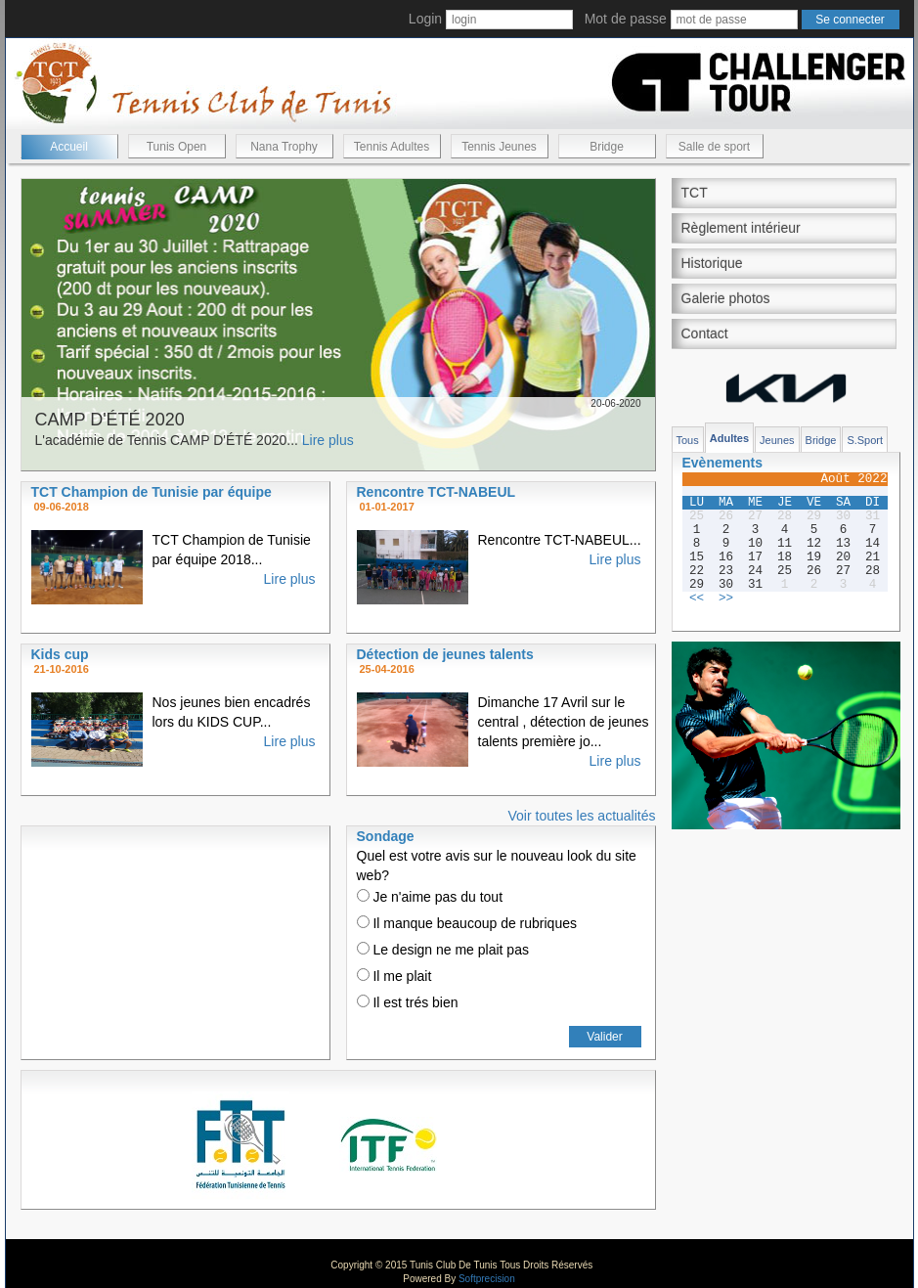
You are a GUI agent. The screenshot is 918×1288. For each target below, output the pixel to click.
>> (726, 598)
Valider (604, 1037)
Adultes (729, 438)
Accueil (69, 147)
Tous (688, 440)
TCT (694, 192)
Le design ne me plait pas (443, 949)
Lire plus (328, 440)
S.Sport (865, 440)
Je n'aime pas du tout (430, 897)
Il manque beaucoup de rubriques (467, 923)
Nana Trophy (284, 147)
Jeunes (777, 440)
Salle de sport (714, 147)
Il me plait (394, 976)
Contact (704, 333)
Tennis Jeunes (499, 147)
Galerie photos (725, 298)
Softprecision (487, 1278)
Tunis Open (177, 147)
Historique (712, 263)
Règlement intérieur (741, 228)
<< (696, 598)
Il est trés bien (408, 1002)
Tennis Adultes (391, 147)
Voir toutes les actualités (582, 815)
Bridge (607, 147)
